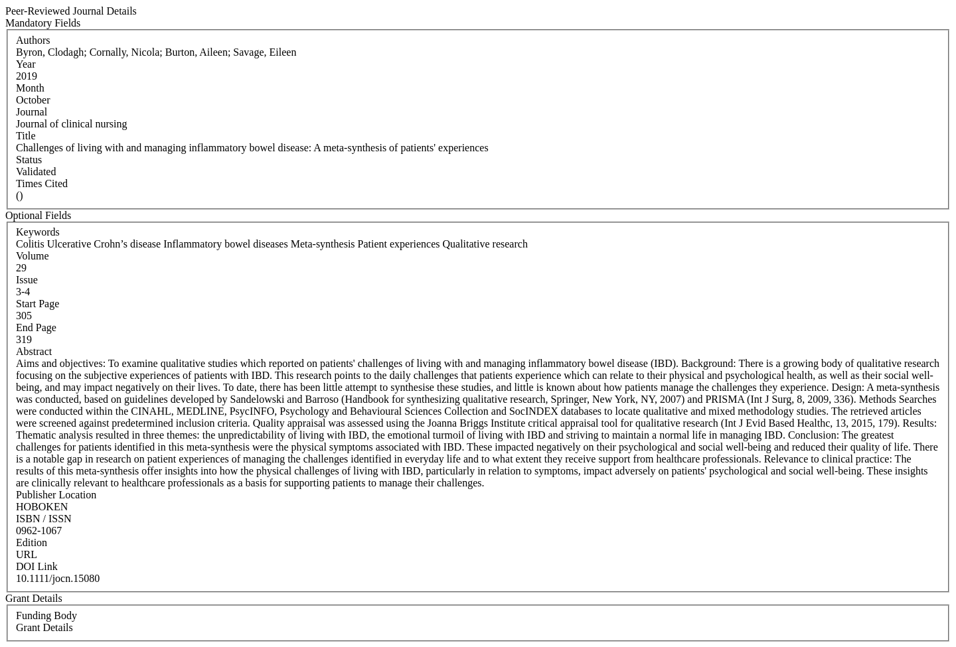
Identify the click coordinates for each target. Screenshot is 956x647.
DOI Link (37, 566)
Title (26, 135)
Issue (27, 279)
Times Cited (42, 183)
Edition (31, 542)
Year (25, 64)
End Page (36, 327)
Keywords (38, 232)
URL (26, 554)
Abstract (34, 351)
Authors (33, 40)
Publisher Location (56, 494)
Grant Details (44, 627)
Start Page (37, 303)
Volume (32, 255)
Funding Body (46, 615)
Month (30, 88)
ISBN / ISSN (44, 518)
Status (29, 159)
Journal (31, 111)
